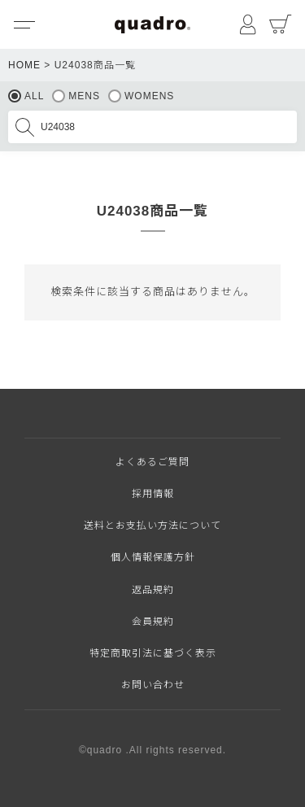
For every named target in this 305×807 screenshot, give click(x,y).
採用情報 (153, 493)
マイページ (248, 24)
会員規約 (153, 621)
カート (280, 24)
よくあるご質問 (152, 462)
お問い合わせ (153, 685)
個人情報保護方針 (153, 557)
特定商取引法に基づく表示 (152, 653)
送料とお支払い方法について (152, 525)
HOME (24, 65)
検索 (24, 127)
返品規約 (153, 589)
